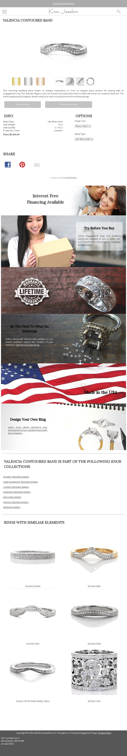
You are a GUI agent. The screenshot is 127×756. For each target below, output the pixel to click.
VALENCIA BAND (33, 586)
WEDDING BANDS (11, 507)
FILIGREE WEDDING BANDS (16, 476)
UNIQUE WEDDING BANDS (16, 502)
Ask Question (22, 104)
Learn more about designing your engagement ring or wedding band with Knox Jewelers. (27, 430)
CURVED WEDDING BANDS (16, 487)
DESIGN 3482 (94, 586)
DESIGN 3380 (94, 643)
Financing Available (45, 202)
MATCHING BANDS (12, 497)
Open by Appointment (63, 3)
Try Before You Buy (69, 104)
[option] (60, 81)
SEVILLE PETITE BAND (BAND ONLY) (33, 701)
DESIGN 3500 (32, 643)
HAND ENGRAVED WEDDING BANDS (20, 481)
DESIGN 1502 (94, 701)
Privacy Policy (104, 732)
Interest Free (45, 196)
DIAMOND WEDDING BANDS (17, 492)
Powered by (63, 177)
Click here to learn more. (28, 344)
